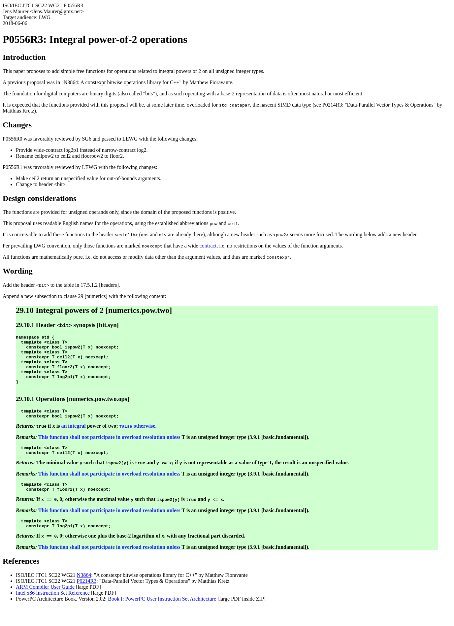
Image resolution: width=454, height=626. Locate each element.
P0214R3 (87, 600)
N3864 (84, 594)
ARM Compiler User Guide (45, 606)
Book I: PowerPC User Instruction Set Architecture (162, 617)
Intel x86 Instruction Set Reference (53, 611)
